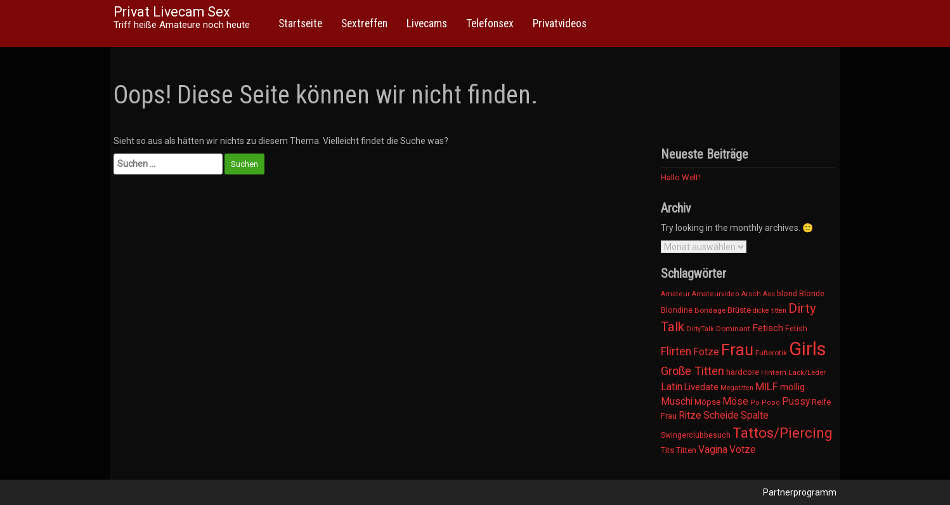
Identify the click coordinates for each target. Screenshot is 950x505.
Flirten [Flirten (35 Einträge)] (676, 351)
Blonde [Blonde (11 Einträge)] (811, 293)
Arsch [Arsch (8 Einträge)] (751, 294)
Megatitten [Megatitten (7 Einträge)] (736, 388)
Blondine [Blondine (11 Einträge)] (677, 310)
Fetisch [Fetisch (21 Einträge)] (767, 328)
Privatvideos (560, 23)
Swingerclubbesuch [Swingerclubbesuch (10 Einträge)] (696, 435)
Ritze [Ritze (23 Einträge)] (690, 415)
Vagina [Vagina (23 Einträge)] (712, 450)
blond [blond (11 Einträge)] (787, 293)
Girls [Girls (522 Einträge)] (807, 349)
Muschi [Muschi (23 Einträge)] (677, 401)
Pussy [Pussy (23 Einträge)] (796, 401)
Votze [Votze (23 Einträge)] (742, 450)
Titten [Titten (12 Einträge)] (686, 450)
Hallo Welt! (680, 177)
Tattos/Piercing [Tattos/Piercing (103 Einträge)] (782, 432)
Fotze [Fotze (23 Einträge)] (706, 352)
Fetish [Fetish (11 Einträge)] (796, 328)
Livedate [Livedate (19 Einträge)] (701, 387)
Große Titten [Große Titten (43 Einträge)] (692, 370)
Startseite (300, 23)
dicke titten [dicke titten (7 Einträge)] (769, 310)
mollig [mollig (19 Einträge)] (792, 387)
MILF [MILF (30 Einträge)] (766, 386)
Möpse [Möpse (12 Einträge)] (707, 402)
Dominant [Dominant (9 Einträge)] (733, 328)
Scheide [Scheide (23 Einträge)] (721, 415)
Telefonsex (490, 23)
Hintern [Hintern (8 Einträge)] (773, 373)
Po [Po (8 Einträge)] (755, 402)
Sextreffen (364, 23)
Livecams (427, 23)
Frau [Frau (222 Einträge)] (737, 349)
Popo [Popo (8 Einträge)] (771, 402)
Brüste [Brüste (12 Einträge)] (739, 310)
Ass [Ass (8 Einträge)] (769, 294)
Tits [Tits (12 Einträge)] (667, 450)
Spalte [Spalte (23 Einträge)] (755, 415)
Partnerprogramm (799, 492)
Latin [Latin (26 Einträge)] (671, 387)
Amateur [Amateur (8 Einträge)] (675, 294)
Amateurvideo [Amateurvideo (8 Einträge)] (715, 294)
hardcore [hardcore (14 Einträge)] (742, 372)
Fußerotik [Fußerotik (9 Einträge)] (771, 352)
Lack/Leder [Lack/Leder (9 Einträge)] (807, 372)
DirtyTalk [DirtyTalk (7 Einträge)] (700, 329)
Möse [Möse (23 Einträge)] (735, 401)
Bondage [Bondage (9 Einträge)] (710, 310)
